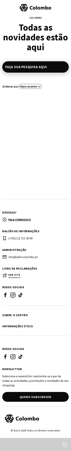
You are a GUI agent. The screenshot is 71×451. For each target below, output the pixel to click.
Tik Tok (20, 295)
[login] (51, 444)
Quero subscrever (35, 397)
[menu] (64, 444)
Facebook (5, 295)
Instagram (13, 295)
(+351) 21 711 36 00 (20, 238)
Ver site (14, 275)
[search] (7, 444)
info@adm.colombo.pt (23, 257)
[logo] (35, 7)
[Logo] (35, 418)
